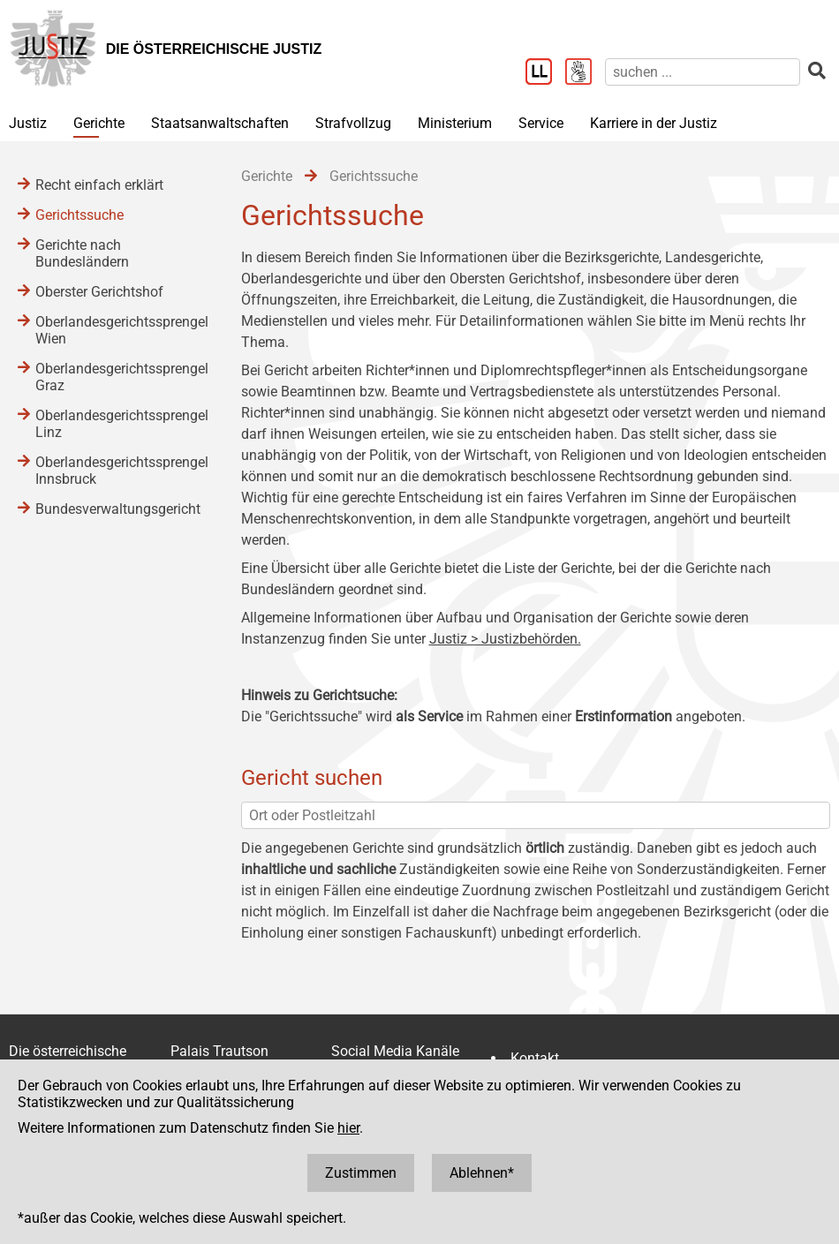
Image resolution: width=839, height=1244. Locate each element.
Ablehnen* (482, 1173)
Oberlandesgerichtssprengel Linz (120, 424)
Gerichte (99, 123)
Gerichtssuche (79, 215)
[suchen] (702, 72)
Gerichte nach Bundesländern (82, 253)
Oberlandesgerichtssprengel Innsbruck (120, 470)
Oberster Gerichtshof (99, 291)
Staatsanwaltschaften (220, 123)
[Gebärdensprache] (585, 73)
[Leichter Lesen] (545, 73)
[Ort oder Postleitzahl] (536, 815)
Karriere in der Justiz (653, 123)
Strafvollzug (353, 123)
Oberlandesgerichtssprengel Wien (120, 330)
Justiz (28, 123)
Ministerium (455, 123)
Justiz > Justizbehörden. (505, 638)
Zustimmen (361, 1173)
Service (540, 123)
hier (348, 1128)
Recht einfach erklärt (99, 185)
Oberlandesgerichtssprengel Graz (120, 377)
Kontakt (534, 1058)
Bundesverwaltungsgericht (117, 509)
